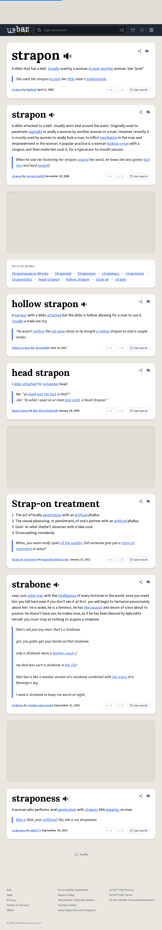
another (107, 68)
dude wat (35, 394)
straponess (110, 273)
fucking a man (118, 143)
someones (50, 384)
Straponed (63, 273)
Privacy (11, 900)
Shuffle (81, 855)
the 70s (70, 665)
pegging (112, 809)
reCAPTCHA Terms (121, 895)
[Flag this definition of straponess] (148, 796)
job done (58, 331)
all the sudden (71, 543)
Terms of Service (18, 905)
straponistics (22, 279)
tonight (43, 165)
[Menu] (151, 30)
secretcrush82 (35, 176)
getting (39, 331)
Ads (9, 890)
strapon (17, 90)
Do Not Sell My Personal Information (131, 900)
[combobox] (81, 30)
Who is (21, 819)
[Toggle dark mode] (142, 30)
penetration (52, 515)
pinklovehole (96, 79)
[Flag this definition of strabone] (148, 582)
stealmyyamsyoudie (40, 705)
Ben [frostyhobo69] (45, 411)
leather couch (63, 653)
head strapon (49, 279)
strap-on (128, 543)
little (71, 79)
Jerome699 (42, 348)
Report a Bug (66, 895)
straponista (135, 273)
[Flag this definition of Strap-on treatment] (148, 501)
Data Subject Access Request (76, 910)
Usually (53, 68)
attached (54, 315)
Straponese (87, 273)
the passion (93, 607)
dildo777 (35, 830)
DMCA (10, 910)
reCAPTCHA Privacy (121, 890)
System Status (67, 905)
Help (9, 895)
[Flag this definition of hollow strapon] (148, 301)
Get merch (138, 90)
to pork (94, 68)
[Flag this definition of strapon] (146, 51)
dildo (18, 384)
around (83, 159)
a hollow (102, 331)
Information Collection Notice (76, 900)
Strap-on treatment (24, 559)
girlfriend (50, 819)
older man (35, 595)
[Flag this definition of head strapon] (148, 370)
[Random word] (121, 30)
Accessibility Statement (73, 890)
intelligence (67, 595)
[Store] (133, 30)
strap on (102, 279)
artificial (81, 515)
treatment (24, 549)
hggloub (31, 90)
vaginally (35, 131)
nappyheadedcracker (55, 559)
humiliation (108, 137)
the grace (119, 677)
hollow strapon (77, 279)
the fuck (50, 394)
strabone (17, 705)
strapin (120, 279)
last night (72, 400)
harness (21, 315)
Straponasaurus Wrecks (30, 273)
